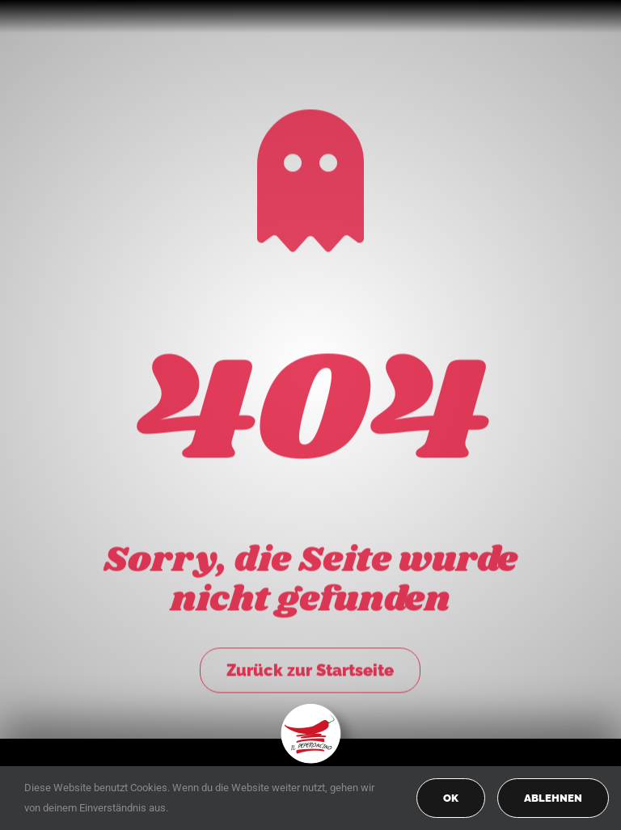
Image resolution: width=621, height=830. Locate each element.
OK (450, 798)
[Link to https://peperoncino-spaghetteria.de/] (310, 177)
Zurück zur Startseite (310, 666)
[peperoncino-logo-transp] (311, 709)
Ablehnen (553, 798)
